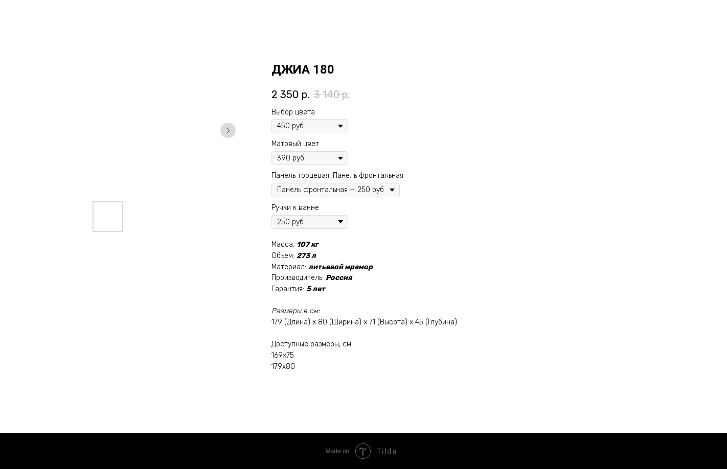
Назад (30, 15)
